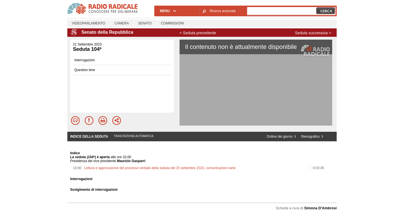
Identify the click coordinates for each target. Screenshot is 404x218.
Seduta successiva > (313, 33)
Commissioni (172, 23)
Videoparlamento (88, 23)
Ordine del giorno (280, 136)
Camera (121, 23)
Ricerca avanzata (223, 11)
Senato (145, 23)
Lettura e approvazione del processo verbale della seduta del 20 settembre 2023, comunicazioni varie (160, 168)
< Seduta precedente (198, 33)
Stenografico (310, 136)
